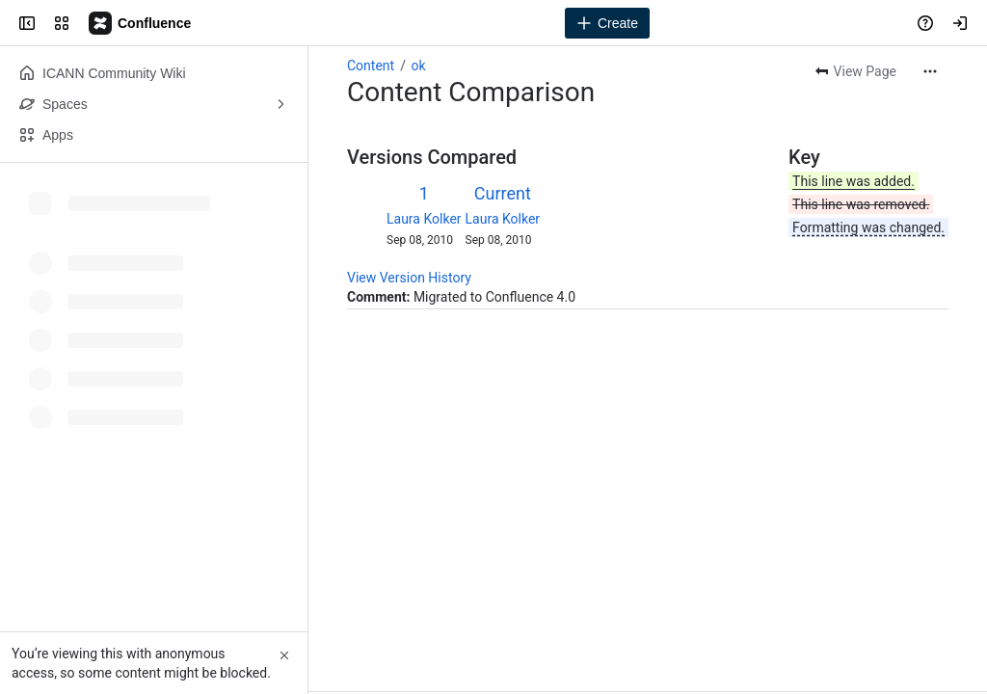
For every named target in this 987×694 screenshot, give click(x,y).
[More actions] (930, 71)
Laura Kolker (424, 219)
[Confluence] (141, 23)
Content (370, 65)
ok (418, 65)
